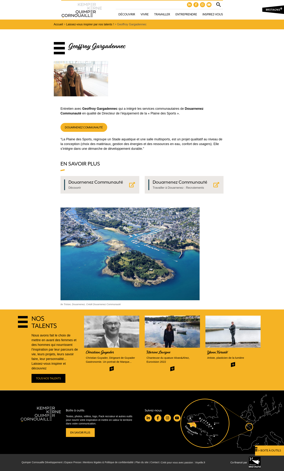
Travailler (162, 14)
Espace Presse (73, 462)
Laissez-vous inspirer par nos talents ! (90, 24)
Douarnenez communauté (84, 127)
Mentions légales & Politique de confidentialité (110, 462)
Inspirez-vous (212, 14)
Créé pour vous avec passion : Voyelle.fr (186, 462)
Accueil (58, 24)
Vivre (145, 14)
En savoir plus (80, 432)
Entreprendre (186, 14)
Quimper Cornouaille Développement (42, 462)
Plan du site (144, 462)
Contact (157, 462)
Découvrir (126, 14)
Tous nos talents (49, 378)
